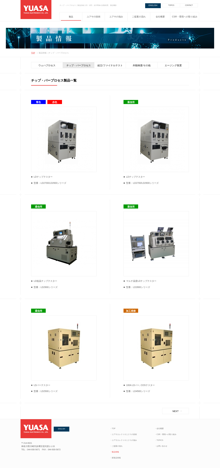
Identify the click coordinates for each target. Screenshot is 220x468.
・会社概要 (159, 428)
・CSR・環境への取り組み (165, 434)
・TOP (112, 428)
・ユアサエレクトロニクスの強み (123, 440)
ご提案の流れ (138, 16)
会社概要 (160, 16)
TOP (33, 53)
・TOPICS (159, 440)
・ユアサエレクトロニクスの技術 (123, 434)
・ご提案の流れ (116, 446)
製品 (71, 16)
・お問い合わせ (161, 446)
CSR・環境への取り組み (184, 16)
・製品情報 (114, 452)
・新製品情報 (115, 458)
